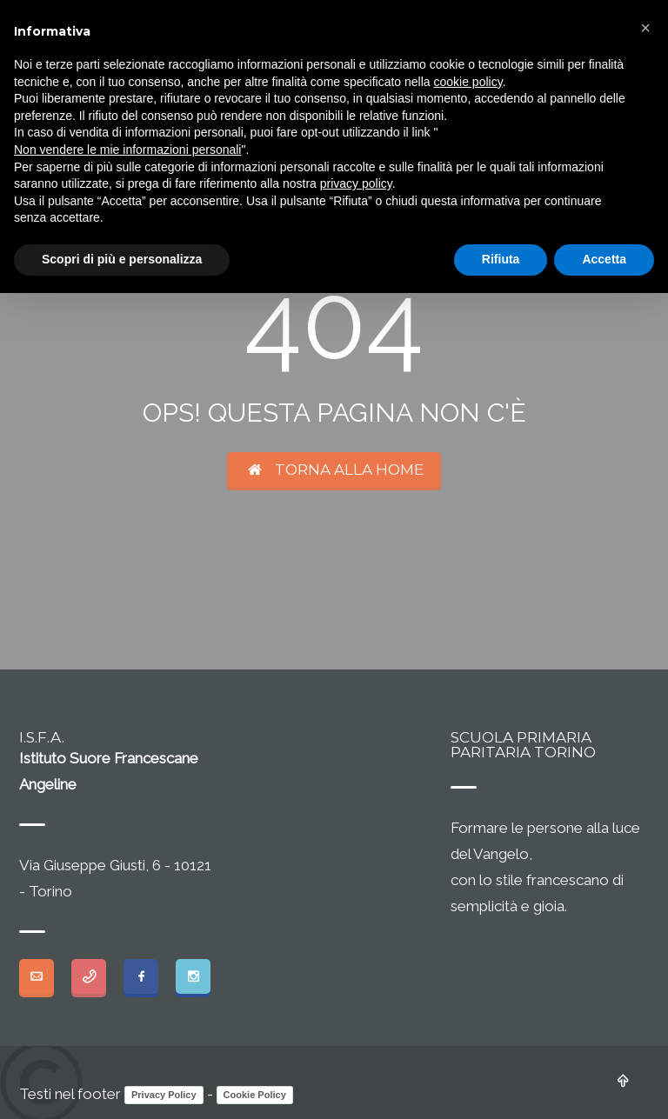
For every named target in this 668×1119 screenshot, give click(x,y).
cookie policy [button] (468, 82)
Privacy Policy (164, 1094)
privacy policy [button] (356, 183)
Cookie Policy (255, 1094)
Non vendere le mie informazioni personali (127, 150)
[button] (645, 28)
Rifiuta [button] (501, 259)
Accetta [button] (604, 259)
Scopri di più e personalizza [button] (122, 259)
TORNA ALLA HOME (334, 469)
